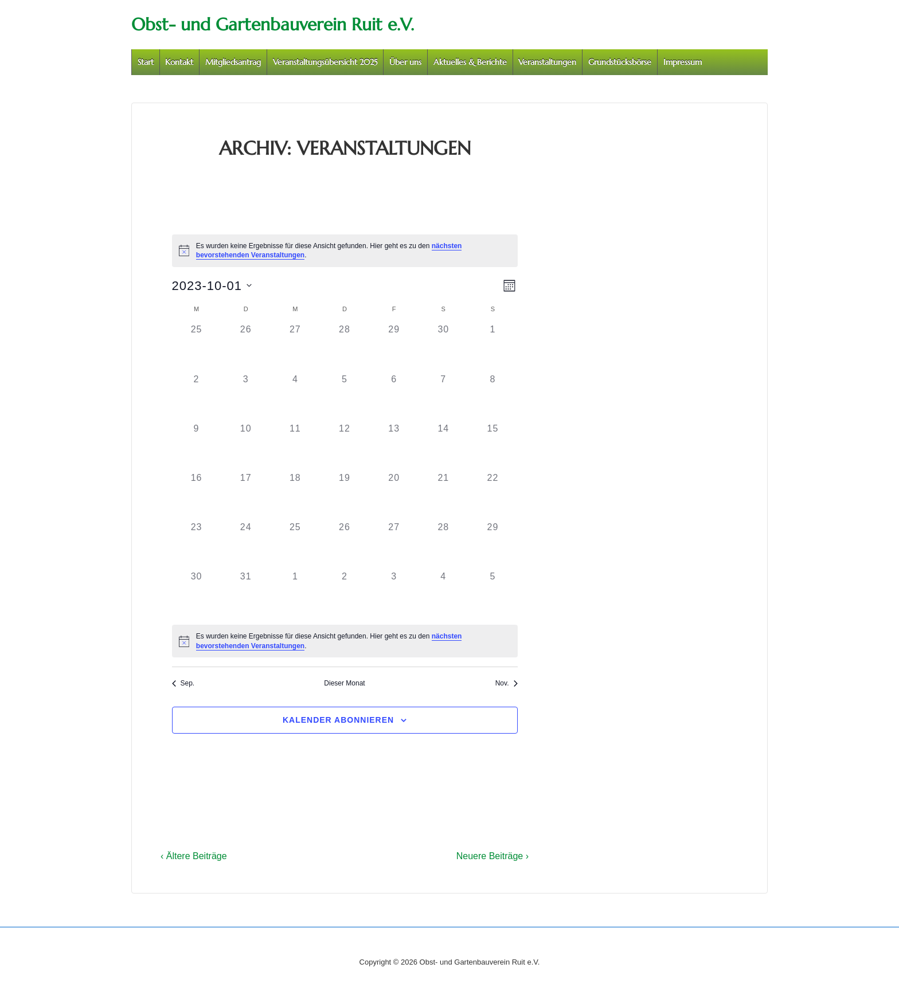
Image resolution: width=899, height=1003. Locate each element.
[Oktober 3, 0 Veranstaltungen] (246, 397)
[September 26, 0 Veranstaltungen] (246, 347)
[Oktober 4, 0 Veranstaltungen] (295, 397)
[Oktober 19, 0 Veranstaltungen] (344, 495)
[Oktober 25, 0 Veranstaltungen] (295, 545)
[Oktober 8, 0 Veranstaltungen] (492, 397)
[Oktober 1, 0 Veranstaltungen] (492, 347)
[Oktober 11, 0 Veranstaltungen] (295, 446)
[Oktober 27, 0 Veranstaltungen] (394, 545)
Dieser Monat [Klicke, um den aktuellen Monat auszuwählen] (344, 683)
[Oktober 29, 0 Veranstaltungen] (492, 545)
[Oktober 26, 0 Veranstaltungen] (344, 545)
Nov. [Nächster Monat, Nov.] (506, 683)
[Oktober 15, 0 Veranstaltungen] (492, 446)
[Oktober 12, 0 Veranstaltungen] (344, 446)
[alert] (345, 250)
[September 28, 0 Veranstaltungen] (344, 347)
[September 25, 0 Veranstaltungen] (196, 347)
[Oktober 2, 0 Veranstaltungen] (196, 397)
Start (146, 62)
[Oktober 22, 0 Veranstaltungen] (492, 495)
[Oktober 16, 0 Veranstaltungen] (196, 495)
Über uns (405, 62)
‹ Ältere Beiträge (194, 856)
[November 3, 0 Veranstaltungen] (394, 594)
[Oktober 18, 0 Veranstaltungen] (295, 495)
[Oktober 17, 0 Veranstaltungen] (246, 495)
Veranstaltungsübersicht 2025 (325, 62)
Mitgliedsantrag (233, 62)
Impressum (682, 62)
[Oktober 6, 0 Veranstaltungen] (394, 397)
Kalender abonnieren (338, 719)
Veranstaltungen (547, 62)
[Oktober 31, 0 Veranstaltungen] (246, 594)
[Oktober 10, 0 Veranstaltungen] (246, 446)
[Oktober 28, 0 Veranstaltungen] (443, 545)
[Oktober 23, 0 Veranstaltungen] (196, 545)
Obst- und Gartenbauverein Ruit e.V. (272, 24)
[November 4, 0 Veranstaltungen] (443, 594)
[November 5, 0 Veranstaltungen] (492, 594)
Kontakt (179, 62)
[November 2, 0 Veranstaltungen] (344, 594)
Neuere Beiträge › (492, 856)
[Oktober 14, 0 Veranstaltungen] (443, 446)
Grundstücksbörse (619, 62)
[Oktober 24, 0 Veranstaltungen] (246, 545)
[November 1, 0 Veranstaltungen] (295, 594)
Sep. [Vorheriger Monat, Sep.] (183, 683)
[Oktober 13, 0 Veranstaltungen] (394, 446)
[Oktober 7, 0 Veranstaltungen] (443, 397)
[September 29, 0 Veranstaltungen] (394, 347)
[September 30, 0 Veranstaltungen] (443, 347)
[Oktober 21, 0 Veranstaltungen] (443, 495)
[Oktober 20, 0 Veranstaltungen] (394, 495)
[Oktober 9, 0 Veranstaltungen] (196, 446)
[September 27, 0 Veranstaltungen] (295, 347)
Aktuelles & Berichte (470, 62)
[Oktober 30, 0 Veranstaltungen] (196, 594)
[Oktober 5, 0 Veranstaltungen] (344, 397)
